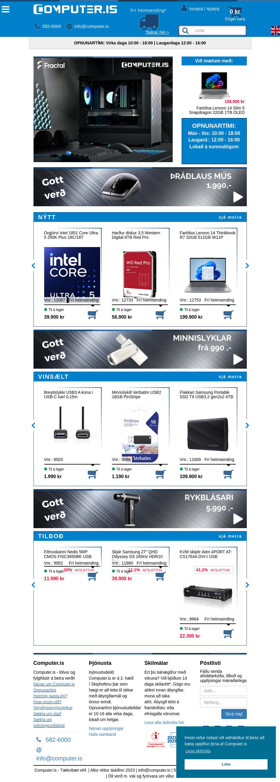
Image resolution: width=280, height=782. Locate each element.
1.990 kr (53, 476)
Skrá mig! (234, 714)
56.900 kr (122, 317)
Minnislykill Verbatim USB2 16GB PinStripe (136, 394)
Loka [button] (226, 764)
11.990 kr (54, 578)
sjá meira (230, 217)
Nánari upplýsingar (106, 728)
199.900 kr (191, 317)
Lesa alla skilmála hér (165, 722)
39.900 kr (54, 317)
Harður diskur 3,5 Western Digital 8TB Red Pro (136, 235)
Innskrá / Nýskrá (200, 7)
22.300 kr (190, 636)
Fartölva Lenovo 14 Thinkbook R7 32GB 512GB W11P (208, 235)
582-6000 (48, 26)
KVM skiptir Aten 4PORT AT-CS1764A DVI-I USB (206, 554)
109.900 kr (191, 476)
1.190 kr (121, 476)
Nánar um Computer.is (54, 684)
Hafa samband (102, 734)
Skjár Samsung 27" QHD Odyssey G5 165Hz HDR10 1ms (137, 556)
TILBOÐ (51, 536)
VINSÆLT (53, 376)
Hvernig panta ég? (50, 696)
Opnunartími (44, 690)
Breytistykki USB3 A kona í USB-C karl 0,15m (68, 394)
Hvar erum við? (47, 701)
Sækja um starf (47, 713)
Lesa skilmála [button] (198, 751)
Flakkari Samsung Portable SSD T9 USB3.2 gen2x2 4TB (206, 394)
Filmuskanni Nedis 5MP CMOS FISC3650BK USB (68, 554)
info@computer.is (88, 26)
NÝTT (47, 217)
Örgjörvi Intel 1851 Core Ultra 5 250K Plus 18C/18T (71, 235)
